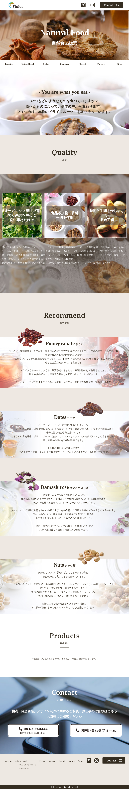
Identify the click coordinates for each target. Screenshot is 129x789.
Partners (71, 761)
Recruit (62, 761)
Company (52, 761)
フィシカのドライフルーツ (27, 765)
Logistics (8, 761)
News (80, 761)
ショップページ (24, 768)
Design (42, 761)
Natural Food (20, 761)
